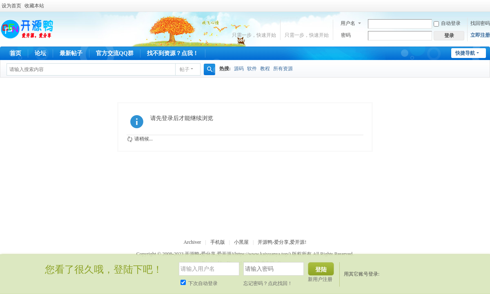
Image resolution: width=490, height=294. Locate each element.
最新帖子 (71, 53)
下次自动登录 (199, 283)
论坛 (40, 53)
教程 (265, 68)
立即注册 (480, 35)
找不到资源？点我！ (172, 53)
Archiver (192, 242)
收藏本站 (34, 6)
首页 (15, 53)
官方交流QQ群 (115, 53)
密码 (346, 35)
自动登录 (447, 23)
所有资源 (283, 68)
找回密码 (480, 23)
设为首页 (11, 6)
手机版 (217, 242)
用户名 (348, 23)
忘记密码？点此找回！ (267, 283)
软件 (252, 68)
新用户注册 (320, 279)
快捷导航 (465, 53)
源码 (239, 68)
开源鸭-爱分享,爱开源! (282, 242)
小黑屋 (241, 242)
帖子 (184, 69)
